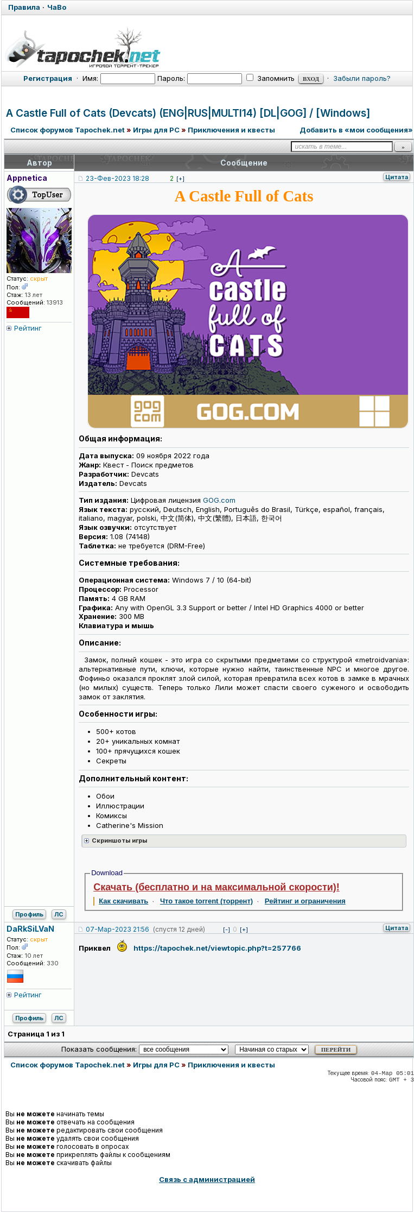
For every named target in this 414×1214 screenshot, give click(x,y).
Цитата (396, 177)
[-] (226, 929)
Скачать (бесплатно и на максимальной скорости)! (216, 887)
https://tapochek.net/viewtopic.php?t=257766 (217, 948)
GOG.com (219, 500)
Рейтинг (28, 328)
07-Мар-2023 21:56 (117, 929)
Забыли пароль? (362, 78)
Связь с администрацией (207, 1179)
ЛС (58, 914)
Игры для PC (156, 129)
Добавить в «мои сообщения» (356, 129)
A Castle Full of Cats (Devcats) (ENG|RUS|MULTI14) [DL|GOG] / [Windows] (188, 113)
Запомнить (270, 78)
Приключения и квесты (231, 129)
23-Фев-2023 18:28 (117, 178)
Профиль (29, 914)
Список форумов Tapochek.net (67, 129)
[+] (180, 178)
